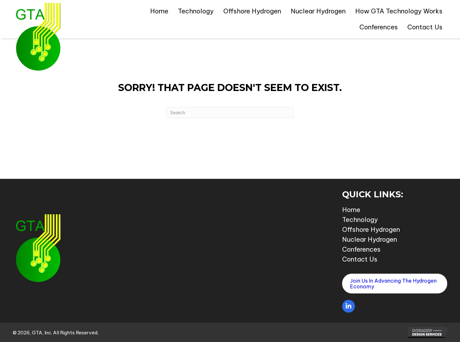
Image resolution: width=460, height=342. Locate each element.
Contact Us (359, 259)
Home (351, 210)
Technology (360, 220)
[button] (348, 306)
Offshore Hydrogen (371, 229)
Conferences (361, 249)
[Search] (230, 112)
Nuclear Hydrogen (369, 239)
